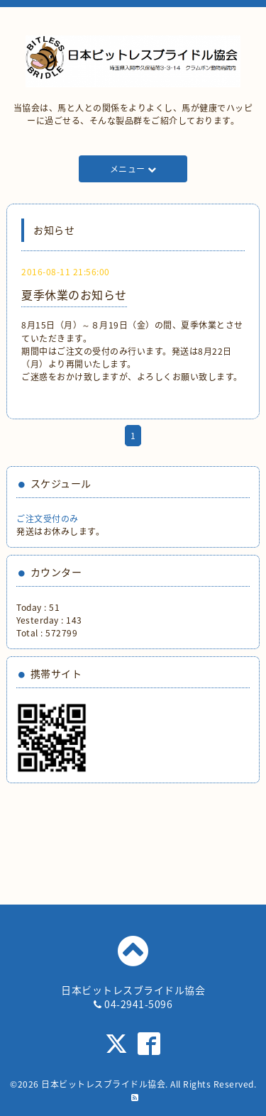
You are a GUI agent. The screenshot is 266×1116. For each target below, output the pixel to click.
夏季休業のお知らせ (74, 294)
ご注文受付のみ (47, 518)
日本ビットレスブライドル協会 (103, 1084)
